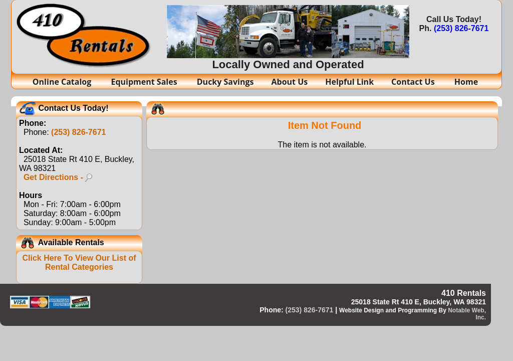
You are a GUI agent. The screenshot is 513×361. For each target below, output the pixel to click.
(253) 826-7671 (461, 28)
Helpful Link (349, 81)
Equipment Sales (145, 81)
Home (466, 81)
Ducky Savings (225, 81)
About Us (290, 81)
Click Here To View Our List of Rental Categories (79, 262)
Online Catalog (63, 81)
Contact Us (414, 81)
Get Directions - (58, 177)
